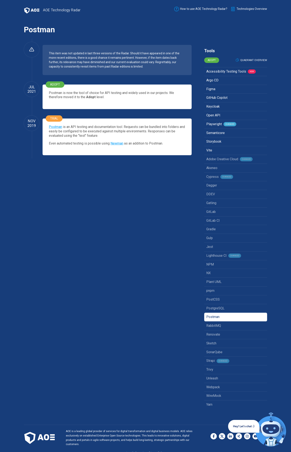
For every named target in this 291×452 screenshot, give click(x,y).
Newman (116, 143)
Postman (55, 127)
